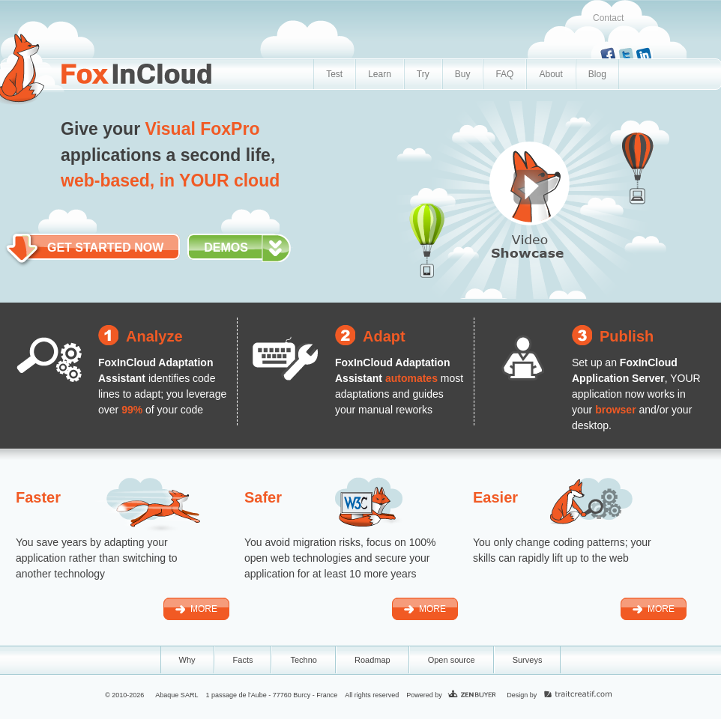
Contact (608, 18)
